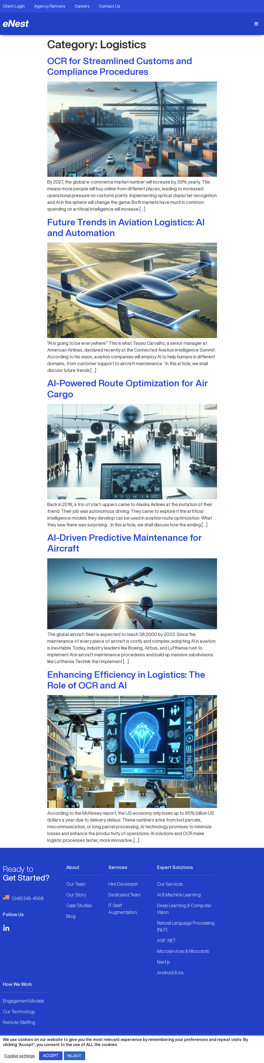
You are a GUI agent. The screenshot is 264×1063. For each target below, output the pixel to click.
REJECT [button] (74, 1056)
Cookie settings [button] (19, 1056)
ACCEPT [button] (51, 1056)
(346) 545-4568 (28, 898)
